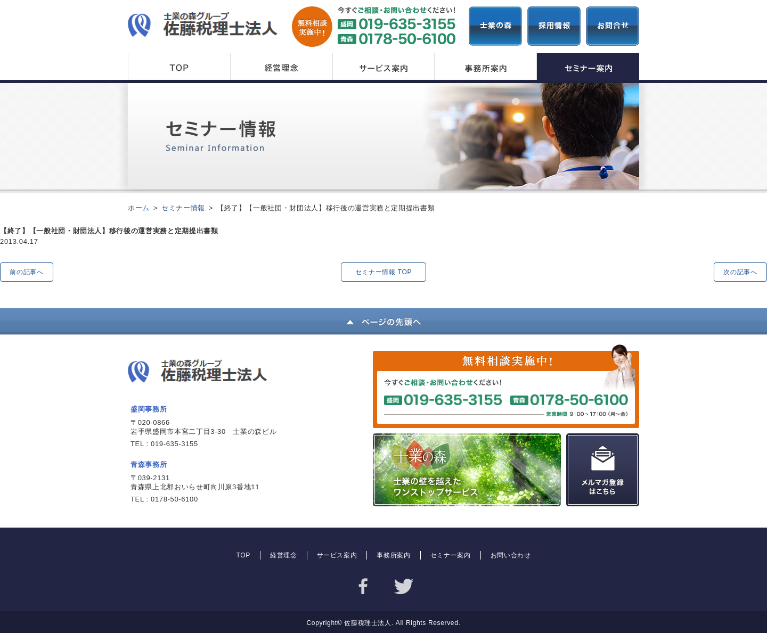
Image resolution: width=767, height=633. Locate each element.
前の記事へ (26, 272)
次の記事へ (740, 272)
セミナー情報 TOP (383, 272)
